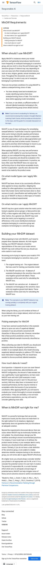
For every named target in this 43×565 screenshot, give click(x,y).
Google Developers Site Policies (16, 499)
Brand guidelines (7, 543)
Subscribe (34, 559)
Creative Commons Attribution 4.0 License (20, 494)
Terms (4, 554)
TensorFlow (5, 16)
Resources (14, 16)
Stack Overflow (7, 540)
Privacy (10, 554)
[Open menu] (3, 2)
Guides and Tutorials (10, 18)
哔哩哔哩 (4, 524)
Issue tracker (6, 533)
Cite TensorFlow (7, 547)
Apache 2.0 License (26, 497)
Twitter (4, 521)
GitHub (4, 518)
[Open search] (34, 2)
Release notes (6, 537)
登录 (39, 2)
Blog (3, 515)
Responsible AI (9, 9)
